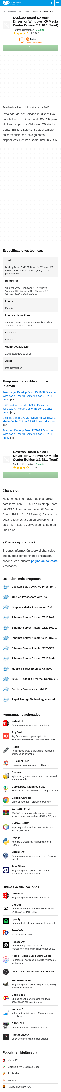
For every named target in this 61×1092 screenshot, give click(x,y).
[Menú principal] (58, 3)
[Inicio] (4, 11)
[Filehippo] (12, 3)
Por (23, 30)
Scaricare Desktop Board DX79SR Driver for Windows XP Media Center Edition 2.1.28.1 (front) (28, 434)
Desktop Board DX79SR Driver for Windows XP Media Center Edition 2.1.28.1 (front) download (30, 419)
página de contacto (44, 561)
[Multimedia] (24, 11)
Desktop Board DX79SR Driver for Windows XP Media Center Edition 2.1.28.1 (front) (35, 21)
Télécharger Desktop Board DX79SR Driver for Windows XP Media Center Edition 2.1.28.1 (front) (30, 396)
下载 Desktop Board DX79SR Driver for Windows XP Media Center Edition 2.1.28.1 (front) (27, 409)
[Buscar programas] (51, 3)
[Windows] (12, 11)
